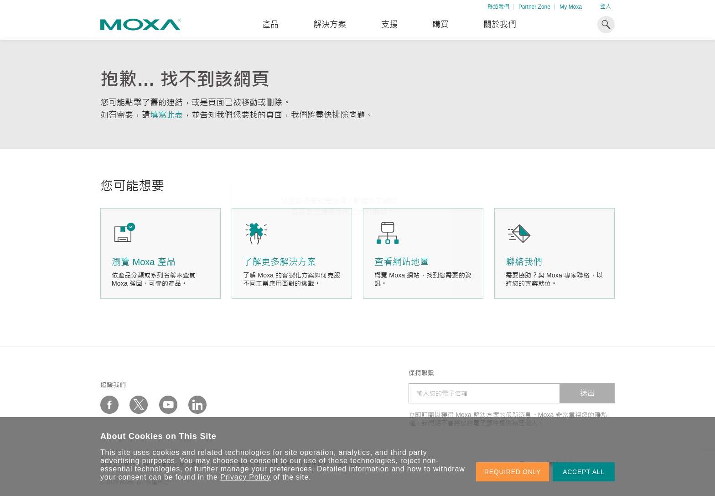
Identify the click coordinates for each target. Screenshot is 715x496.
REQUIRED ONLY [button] (512, 471)
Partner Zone (534, 7)
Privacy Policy (245, 477)
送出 (587, 393)
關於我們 (499, 24)
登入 (605, 6)
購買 (440, 24)
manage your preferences (266, 469)
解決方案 (329, 24)
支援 (389, 24)
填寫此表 (166, 115)
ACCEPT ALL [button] (584, 471)
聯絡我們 (498, 7)
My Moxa (571, 7)
